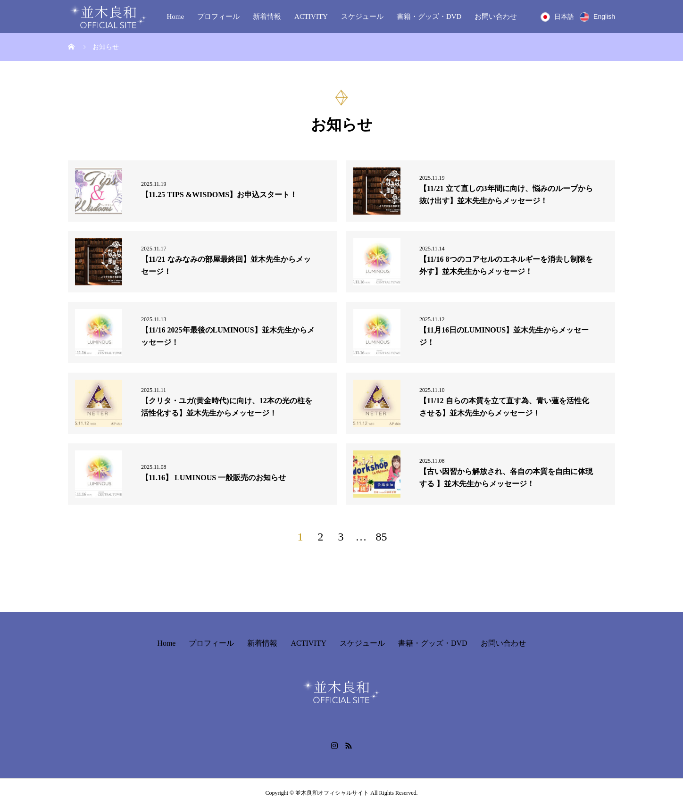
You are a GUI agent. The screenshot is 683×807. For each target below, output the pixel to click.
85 (381, 537)
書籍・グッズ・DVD (429, 16)
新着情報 (267, 16)
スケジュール (362, 16)
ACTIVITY (311, 16)
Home (175, 16)
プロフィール (218, 16)
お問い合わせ (496, 16)
